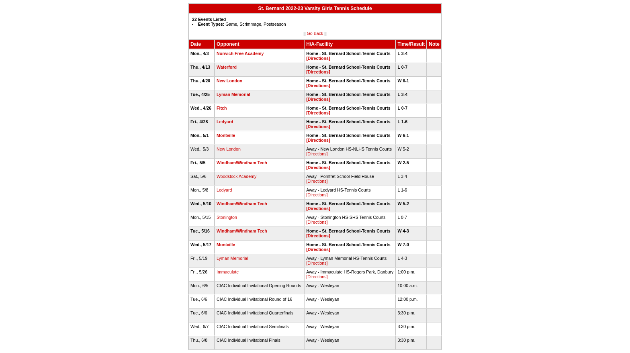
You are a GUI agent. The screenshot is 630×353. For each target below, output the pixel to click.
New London (229, 80)
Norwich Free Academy (240, 53)
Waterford (227, 67)
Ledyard (225, 121)
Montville (226, 135)
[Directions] (318, 58)
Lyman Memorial (233, 94)
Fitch (222, 108)
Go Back (315, 33)
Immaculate (228, 271)
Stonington (227, 217)
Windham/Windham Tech (242, 162)
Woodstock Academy (236, 176)
